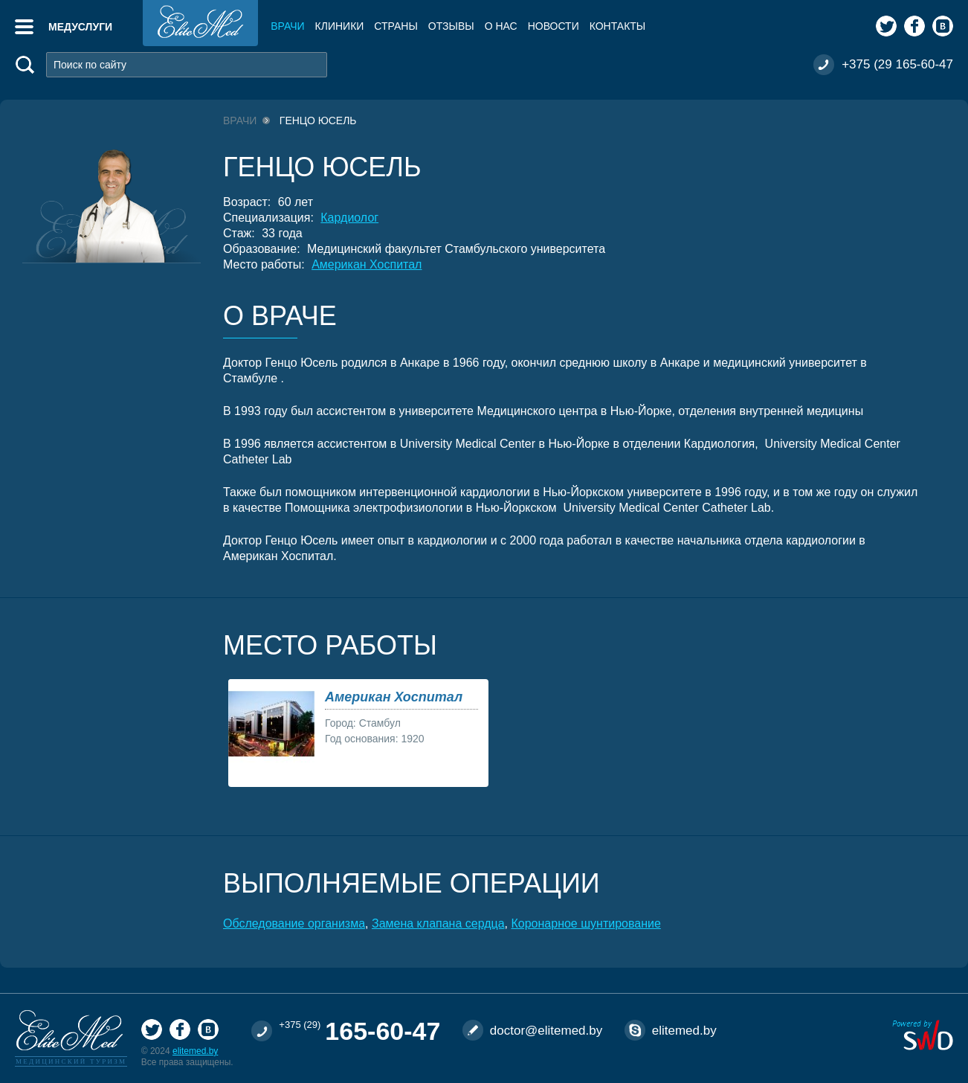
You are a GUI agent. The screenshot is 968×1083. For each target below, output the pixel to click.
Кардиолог (349, 217)
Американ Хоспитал (367, 264)
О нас (501, 26)
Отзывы (451, 26)
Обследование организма (294, 923)
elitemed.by (195, 1051)
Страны (395, 26)
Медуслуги (80, 27)
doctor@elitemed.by (546, 1030)
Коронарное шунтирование (585, 923)
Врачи (287, 26)
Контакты (618, 26)
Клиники (339, 26)
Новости (553, 26)
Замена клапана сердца (438, 923)
